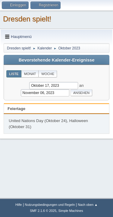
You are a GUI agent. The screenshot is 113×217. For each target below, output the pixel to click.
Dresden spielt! (27, 19)
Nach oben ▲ (88, 204)
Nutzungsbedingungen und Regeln (50, 204)
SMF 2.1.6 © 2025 (43, 210)
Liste (14, 74)
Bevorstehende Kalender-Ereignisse (57, 60)
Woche (47, 74)
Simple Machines (70, 210)
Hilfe (18, 204)
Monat (30, 74)
